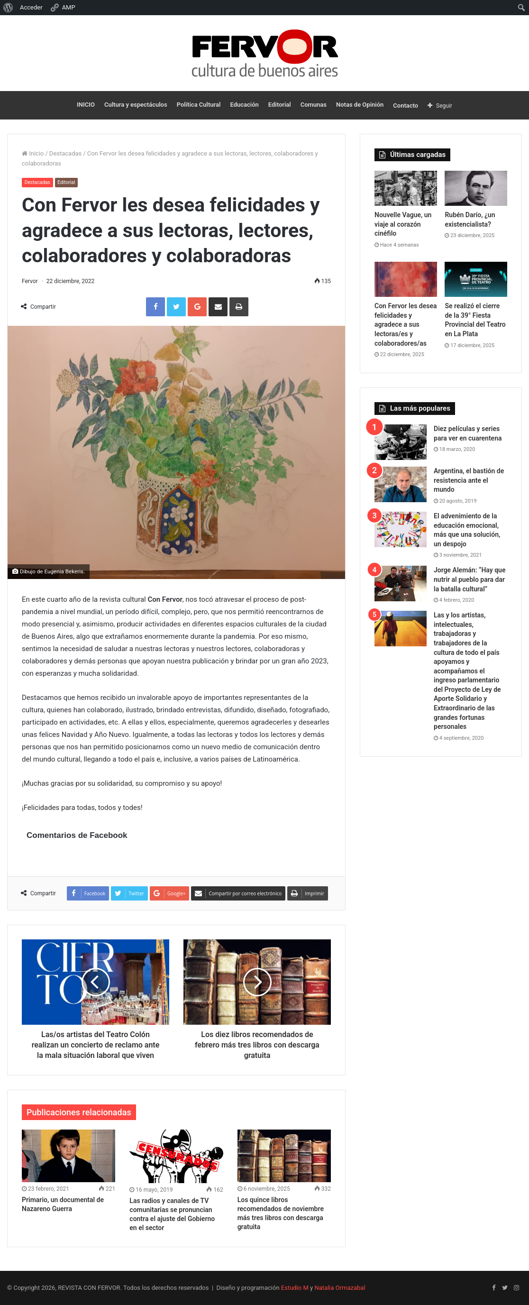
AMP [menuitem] (62, 7)
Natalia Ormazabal (339, 1287)
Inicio (33, 153)
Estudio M (295, 1287)
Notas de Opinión (359, 104)
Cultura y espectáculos (135, 104)
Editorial (279, 104)
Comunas (314, 104)
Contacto (405, 105)
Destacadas (65, 153)
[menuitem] (8, 7)
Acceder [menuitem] (31, 7)
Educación (244, 104)
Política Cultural (199, 104)
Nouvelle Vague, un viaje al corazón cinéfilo (402, 224)
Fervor (30, 281)
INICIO (86, 104)
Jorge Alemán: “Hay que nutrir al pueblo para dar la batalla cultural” (469, 579)
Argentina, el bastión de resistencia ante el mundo (469, 480)
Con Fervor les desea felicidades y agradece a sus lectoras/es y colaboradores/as (405, 324)
